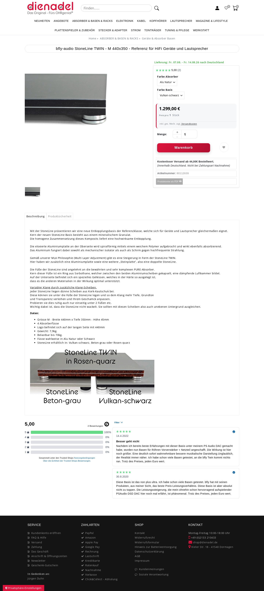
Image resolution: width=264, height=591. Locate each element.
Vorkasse (91, 574)
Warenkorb (184, 147)
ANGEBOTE (61, 20)
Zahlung (36, 547)
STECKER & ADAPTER (112, 30)
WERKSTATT (201, 30)
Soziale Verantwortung (154, 574)
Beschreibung (35, 216)
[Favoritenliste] (226, 8)
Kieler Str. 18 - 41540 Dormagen (210, 547)
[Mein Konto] (217, 8)
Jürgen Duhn (35, 578)
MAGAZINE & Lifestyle (212, 20)
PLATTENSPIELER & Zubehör (75, 30)
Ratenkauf (92, 565)
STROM (136, 30)
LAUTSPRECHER (181, 20)
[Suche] (157, 8)
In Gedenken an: (38, 574)
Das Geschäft (40, 551)
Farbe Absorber (167, 76)
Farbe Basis (165, 90)
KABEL (141, 20)
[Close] (234, 508)
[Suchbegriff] (116, 8)
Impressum (142, 560)
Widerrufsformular (147, 542)
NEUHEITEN (42, 20)
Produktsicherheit (60, 216)
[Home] (92, 38)
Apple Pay (91, 542)
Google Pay (92, 547)
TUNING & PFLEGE (177, 30)
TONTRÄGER (152, 30)
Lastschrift (92, 556)
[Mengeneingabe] (185, 134)
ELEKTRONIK (124, 20)
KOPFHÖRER (158, 20)
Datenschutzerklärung (149, 551)
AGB (137, 556)
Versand (36, 542)
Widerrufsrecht (145, 537)
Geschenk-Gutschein (44, 565)
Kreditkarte (92, 560)
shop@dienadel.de (203, 542)
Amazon (90, 537)
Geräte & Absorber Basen (158, 38)
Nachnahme (93, 570)
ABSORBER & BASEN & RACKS (92, 20)
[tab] (35, 216)
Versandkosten (189, 123)
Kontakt (140, 533)
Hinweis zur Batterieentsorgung (156, 547)
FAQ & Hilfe (38, 537)
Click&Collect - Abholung (101, 579)
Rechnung (91, 551)
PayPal (89, 533)
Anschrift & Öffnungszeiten (49, 556)
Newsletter (38, 560)
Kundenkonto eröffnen (46, 533)
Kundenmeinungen (151, 569)
